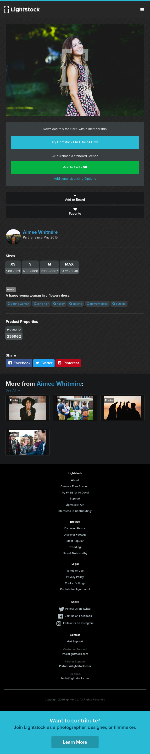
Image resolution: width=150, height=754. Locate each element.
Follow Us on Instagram (78, 623)
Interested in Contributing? (75, 511)
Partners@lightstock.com (75, 666)
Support (75, 498)
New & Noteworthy (75, 553)
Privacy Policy (75, 577)
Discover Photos (75, 528)
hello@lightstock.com (75, 678)
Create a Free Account (75, 486)
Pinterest (68, 363)
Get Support (75, 641)
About (75, 480)
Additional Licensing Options (75, 178)
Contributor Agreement (75, 589)
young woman (18, 304)
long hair (41, 304)
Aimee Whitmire (40, 232)
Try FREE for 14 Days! (75, 492)
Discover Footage (75, 534)
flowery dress (97, 304)
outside (119, 304)
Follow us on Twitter (78, 609)
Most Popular (75, 541)
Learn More (75, 741)
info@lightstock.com (75, 654)
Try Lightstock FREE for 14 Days (75, 142)
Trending (75, 547)
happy (59, 304)
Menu (142, 9)
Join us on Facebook (78, 616)
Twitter (44, 363)
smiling (75, 304)
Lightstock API (75, 505)
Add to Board (75, 198)
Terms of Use (75, 571)
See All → (13, 390)
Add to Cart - (75, 167)
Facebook (19, 363)
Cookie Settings (75, 583)
